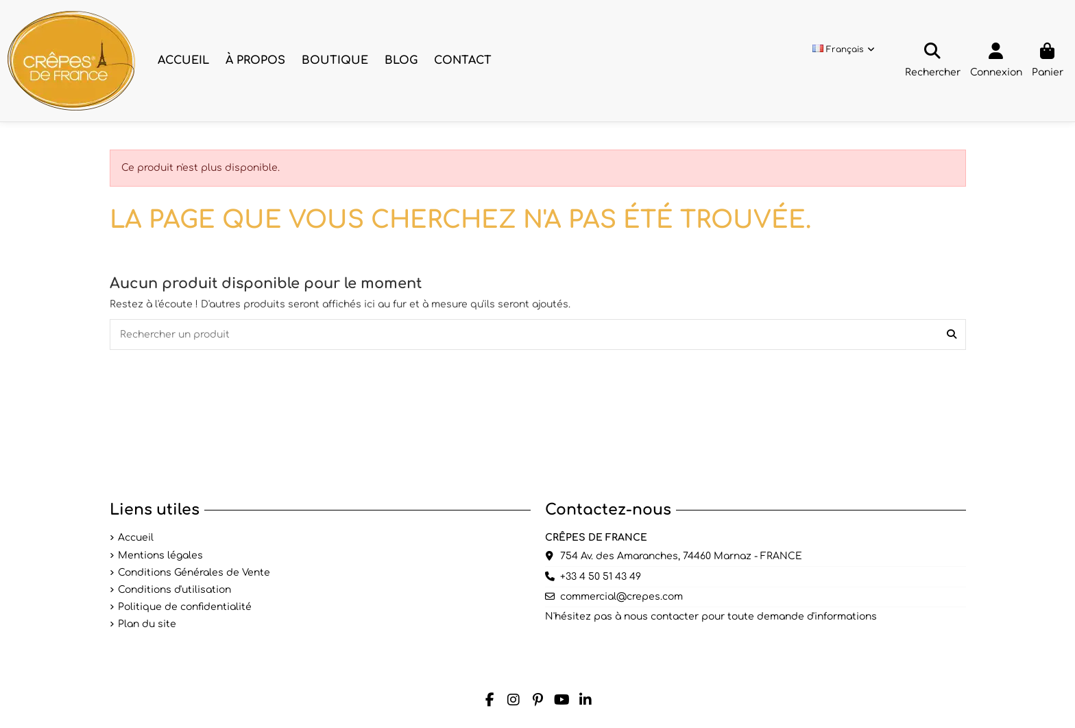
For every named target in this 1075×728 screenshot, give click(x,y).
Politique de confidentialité (185, 607)
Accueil (136, 537)
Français (844, 49)
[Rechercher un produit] (951, 334)
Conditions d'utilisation (174, 590)
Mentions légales (160, 555)
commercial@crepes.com (621, 596)
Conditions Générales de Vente (194, 572)
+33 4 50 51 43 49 (600, 577)
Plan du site (147, 624)
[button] (255, 60)
